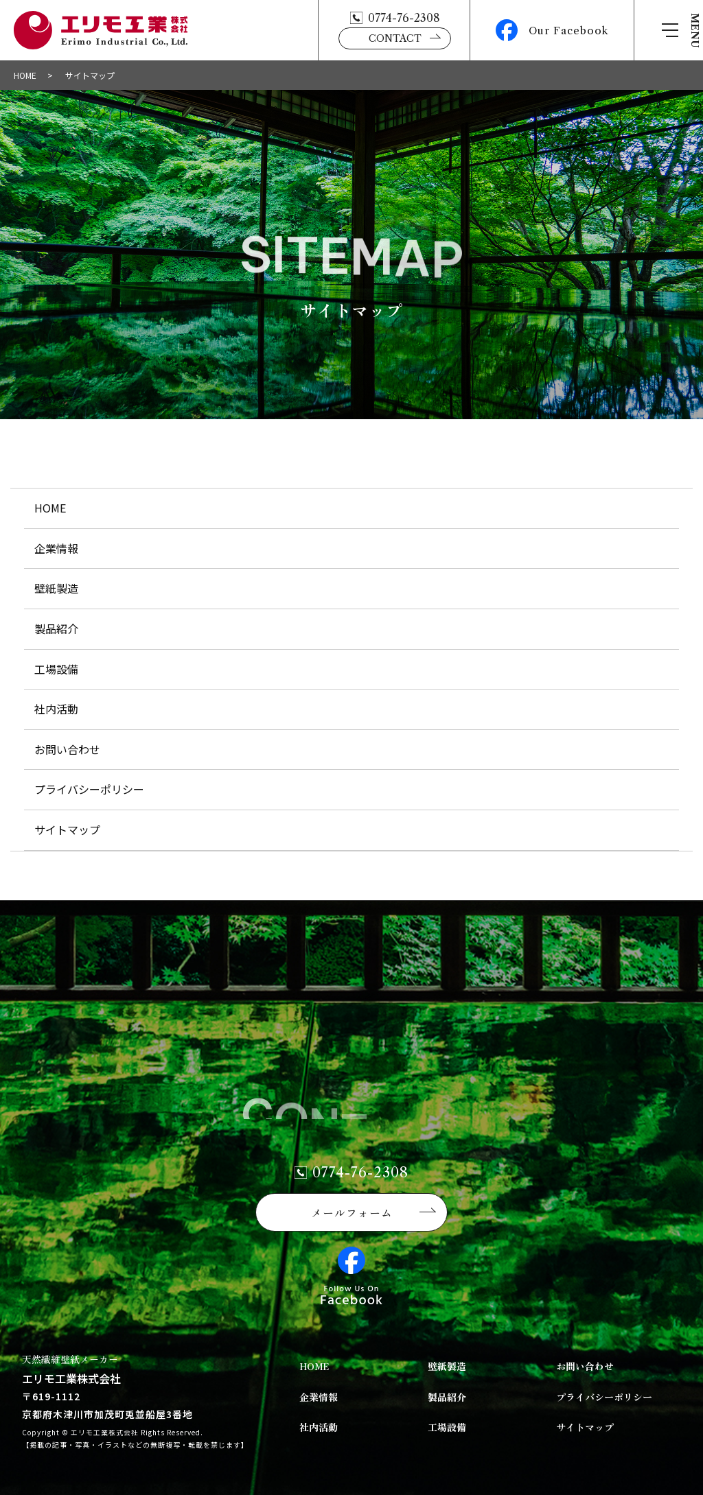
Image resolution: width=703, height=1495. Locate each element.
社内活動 (56, 709)
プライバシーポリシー (89, 789)
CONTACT (395, 38)
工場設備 (56, 669)
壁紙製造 (56, 588)
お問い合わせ (67, 749)
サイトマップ (67, 829)
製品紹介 (56, 628)
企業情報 (56, 548)
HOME (25, 75)
